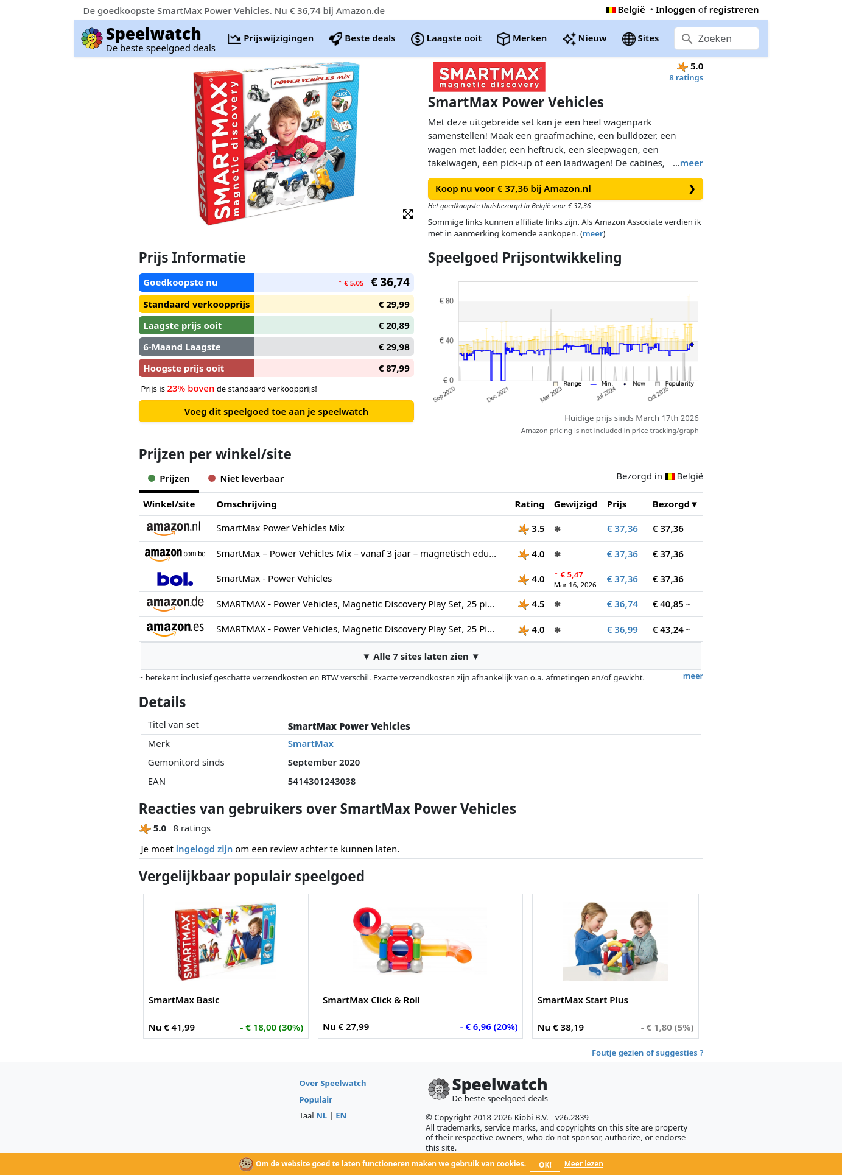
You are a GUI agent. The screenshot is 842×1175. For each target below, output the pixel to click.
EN (340, 1115)
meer (691, 163)
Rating (530, 504)
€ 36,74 (622, 604)
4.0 (531, 554)
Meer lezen (583, 1164)
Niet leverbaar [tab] (246, 478)
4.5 (531, 604)
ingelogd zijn (204, 848)
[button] (408, 213)
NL (321, 1115)
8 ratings (686, 77)
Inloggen (676, 9)
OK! (545, 1165)
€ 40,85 (668, 604)
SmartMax (311, 743)
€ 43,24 (668, 629)
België (625, 9)
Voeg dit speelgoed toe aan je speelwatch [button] (276, 411)
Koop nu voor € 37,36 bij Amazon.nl (565, 189)
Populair (315, 1099)
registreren (734, 9)
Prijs (617, 504)
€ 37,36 (622, 528)
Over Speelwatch (332, 1083)
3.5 (531, 528)
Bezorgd (671, 504)
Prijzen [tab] (169, 478)
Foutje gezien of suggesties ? (647, 1052)
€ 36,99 (622, 629)
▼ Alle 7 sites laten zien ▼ (421, 656)
